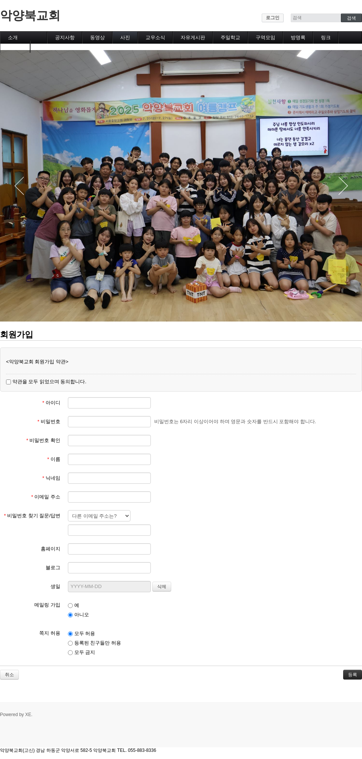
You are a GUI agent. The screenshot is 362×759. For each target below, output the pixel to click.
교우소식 (155, 37)
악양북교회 (30, 15)
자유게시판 (193, 37)
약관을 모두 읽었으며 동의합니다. (46, 381)
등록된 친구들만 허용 (94, 643)
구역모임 (265, 37)
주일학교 (230, 37)
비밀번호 (48, 421)
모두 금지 (81, 652)
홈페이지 (50, 549)
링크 (326, 37)
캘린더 (15, 46)
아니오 (78, 614)
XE (28, 714)
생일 (55, 586)
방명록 (298, 37)
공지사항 (65, 37)
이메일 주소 (45, 497)
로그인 (272, 17)
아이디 (51, 402)
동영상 (97, 37)
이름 (53, 459)
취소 (9, 674)
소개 (13, 37)
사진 (125, 37)
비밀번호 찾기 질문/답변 (32, 515)
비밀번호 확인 (43, 440)
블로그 (53, 567)
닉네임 (51, 478)
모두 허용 (81, 633)
